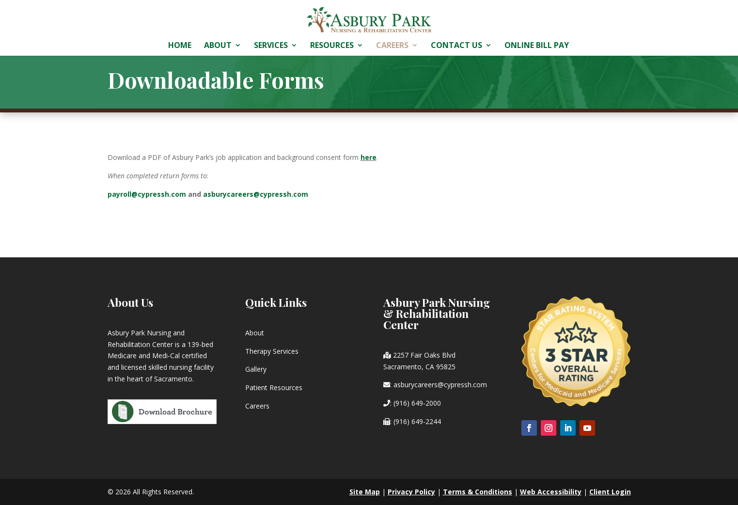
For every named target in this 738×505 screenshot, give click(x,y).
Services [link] (271, 46)
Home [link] (179, 46)
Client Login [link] (610, 491)
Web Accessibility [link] (550, 491)
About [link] (218, 46)
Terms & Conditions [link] (477, 491)
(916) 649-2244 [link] (417, 421)
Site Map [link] (364, 491)
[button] (529, 428)
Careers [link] (392, 46)
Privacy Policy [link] (411, 491)
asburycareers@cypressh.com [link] (255, 194)
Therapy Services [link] (271, 351)
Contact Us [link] (456, 46)
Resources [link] (332, 46)
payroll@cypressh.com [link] (147, 194)
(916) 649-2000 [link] (417, 403)
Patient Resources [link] (273, 387)
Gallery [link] (256, 369)
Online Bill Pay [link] (536, 46)
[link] (369, 19)
